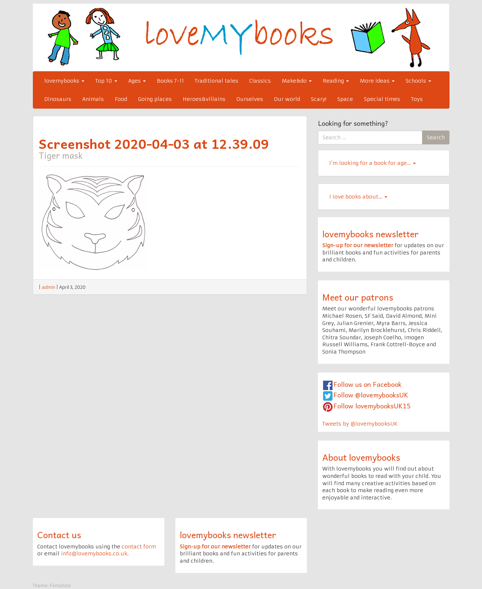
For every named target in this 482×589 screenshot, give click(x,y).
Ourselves (249, 99)
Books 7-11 (170, 81)
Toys (417, 99)
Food (121, 99)
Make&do (297, 81)
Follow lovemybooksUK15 (372, 405)
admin (48, 287)
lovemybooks (64, 81)
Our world (287, 99)
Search (436, 137)
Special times (382, 99)
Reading (336, 81)
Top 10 (106, 81)
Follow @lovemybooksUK (370, 394)
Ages (137, 81)
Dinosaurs (57, 99)
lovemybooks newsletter (370, 234)
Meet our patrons (357, 297)
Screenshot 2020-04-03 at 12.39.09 (154, 143)
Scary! (318, 99)
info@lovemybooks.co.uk (94, 553)
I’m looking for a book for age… (372, 163)
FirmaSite (60, 585)
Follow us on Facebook (367, 384)
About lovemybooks (361, 457)
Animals (93, 99)
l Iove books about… (358, 196)
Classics (260, 81)
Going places (155, 99)
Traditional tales (216, 81)
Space (345, 99)
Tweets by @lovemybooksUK (360, 423)
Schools (418, 81)
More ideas (377, 81)
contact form (139, 546)
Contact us (59, 534)
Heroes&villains (204, 99)
